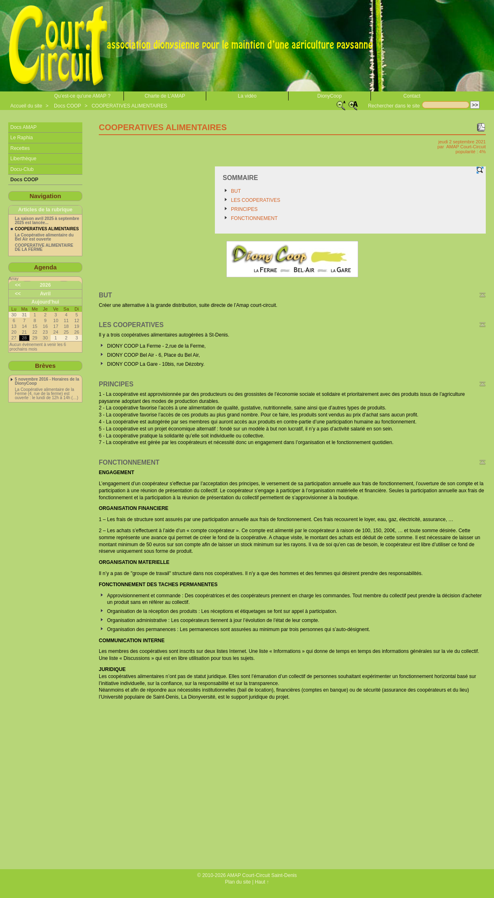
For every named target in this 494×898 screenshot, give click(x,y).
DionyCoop (329, 96)
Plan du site (238, 882)
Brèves (45, 365)
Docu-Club (22, 169)
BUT (236, 191)
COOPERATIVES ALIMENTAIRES (129, 106)
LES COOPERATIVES (255, 200)
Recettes (20, 148)
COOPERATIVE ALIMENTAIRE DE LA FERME (44, 247)
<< (18, 285)
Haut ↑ (262, 882)
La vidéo (247, 96)
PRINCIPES (244, 209)
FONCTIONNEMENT (254, 218)
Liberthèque (23, 158)
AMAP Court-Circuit (466, 146)
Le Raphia (21, 137)
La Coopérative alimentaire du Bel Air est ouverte (44, 237)
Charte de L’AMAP (164, 96)
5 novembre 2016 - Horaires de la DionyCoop (47, 381)
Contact (411, 96)
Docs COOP (67, 106)
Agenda (45, 267)
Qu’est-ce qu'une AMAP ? (82, 96)
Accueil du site (26, 106)
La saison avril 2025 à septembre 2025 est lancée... (47, 221)
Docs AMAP (23, 127)
